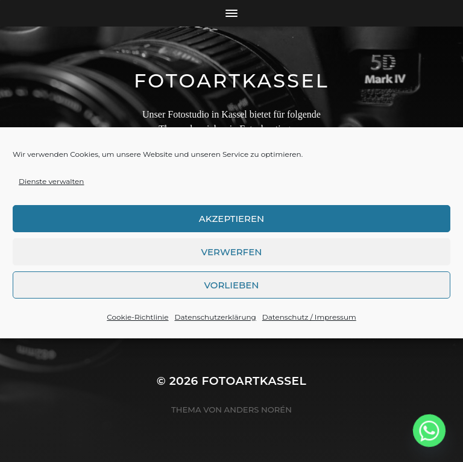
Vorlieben (231, 291)
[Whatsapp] (429, 430)
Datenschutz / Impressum (309, 323)
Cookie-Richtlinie (137, 323)
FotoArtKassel (231, 80)
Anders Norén (258, 409)
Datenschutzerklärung (215, 323)
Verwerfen (231, 258)
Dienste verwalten (51, 187)
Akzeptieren (232, 224)
